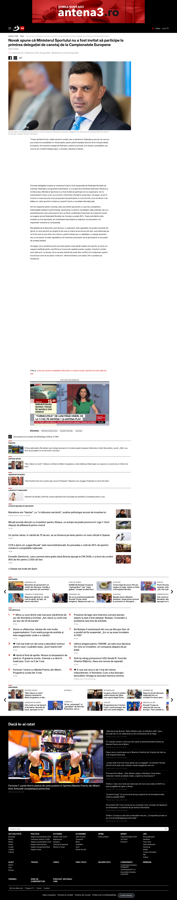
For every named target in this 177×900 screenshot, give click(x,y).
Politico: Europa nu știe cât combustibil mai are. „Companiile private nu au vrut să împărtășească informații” (136, 816)
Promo (39, 888)
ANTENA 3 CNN (82, 28)
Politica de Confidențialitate (104, 895)
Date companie (49, 895)
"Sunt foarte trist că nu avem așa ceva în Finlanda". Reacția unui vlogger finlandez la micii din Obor (67, 481)
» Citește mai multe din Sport (22, 569)
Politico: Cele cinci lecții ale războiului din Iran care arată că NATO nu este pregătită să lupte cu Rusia (135, 785)
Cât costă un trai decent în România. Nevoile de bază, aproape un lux (36, 706)
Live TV (165, 28)
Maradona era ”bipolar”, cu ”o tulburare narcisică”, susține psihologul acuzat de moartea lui (57, 512)
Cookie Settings (126, 895)
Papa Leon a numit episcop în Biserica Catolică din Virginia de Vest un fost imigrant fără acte (136, 753)
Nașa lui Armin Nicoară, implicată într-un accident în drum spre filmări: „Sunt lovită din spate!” (154, 694)
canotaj (78, 431)
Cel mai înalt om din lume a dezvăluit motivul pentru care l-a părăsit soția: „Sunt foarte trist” (39, 645)
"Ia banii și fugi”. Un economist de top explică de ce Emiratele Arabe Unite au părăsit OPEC (135, 795)
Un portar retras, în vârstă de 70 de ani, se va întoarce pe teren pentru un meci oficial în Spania (59, 535)
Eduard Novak (66, 431)
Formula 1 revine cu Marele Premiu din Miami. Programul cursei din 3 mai (37, 671)
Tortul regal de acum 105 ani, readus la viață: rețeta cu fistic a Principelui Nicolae (126, 586)
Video (157, 28)
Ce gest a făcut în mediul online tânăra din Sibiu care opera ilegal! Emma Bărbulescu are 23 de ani (115, 694)
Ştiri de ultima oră (16, 888)
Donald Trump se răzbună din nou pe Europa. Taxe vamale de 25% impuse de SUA (154, 706)
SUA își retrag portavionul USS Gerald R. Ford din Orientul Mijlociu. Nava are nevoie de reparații (100, 660)
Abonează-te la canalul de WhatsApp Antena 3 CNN (36, 437)
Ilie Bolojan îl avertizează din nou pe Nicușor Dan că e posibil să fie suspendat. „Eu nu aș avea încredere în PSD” (101, 632)
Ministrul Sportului (49, 431)
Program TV (29, 888)
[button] (70, 403)
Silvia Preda (13, 49)
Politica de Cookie (83, 895)
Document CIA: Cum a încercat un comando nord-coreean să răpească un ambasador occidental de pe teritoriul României (136, 806)
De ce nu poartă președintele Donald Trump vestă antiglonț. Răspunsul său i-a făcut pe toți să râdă (82, 598)
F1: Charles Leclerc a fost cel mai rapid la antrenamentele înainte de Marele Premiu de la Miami (135, 743)
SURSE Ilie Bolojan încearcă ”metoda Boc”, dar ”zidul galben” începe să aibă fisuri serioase (82, 586)
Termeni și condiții (65, 895)
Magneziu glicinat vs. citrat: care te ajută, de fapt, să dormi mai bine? (38, 598)
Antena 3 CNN (13, 36)
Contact (47, 888)
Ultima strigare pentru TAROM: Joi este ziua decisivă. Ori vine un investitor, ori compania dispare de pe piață (102, 646)
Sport (22, 36)
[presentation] (5, 591)
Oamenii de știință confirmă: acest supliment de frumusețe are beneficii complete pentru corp (65, 497)
